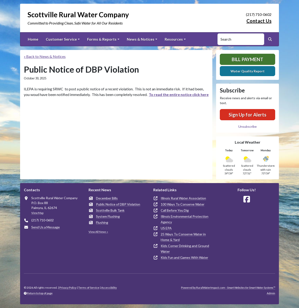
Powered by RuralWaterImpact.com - (228, 287)
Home (33, 39)
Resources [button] (174, 39)
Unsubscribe (247, 126)
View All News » (98, 232)
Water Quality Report (248, 71)
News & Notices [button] (140, 39)
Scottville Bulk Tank (110, 210)
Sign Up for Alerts (247, 114)
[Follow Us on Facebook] (246, 199)
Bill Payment (247, 59)
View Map (37, 213)
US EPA (166, 228)
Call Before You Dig (175, 210)
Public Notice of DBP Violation (118, 204)
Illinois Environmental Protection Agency (184, 219)
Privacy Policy (67, 287)
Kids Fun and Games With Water (184, 257)
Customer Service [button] (61, 39)
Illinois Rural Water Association (183, 198)
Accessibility (109, 287)
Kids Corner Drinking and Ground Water (185, 248)
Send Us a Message (45, 227)
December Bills (107, 198)
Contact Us (258, 21)
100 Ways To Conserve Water (182, 204)
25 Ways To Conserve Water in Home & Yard (183, 237)
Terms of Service (88, 287)
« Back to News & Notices (45, 56)
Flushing (102, 222)
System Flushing (108, 216)
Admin (271, 293)
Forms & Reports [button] (102, 39)
